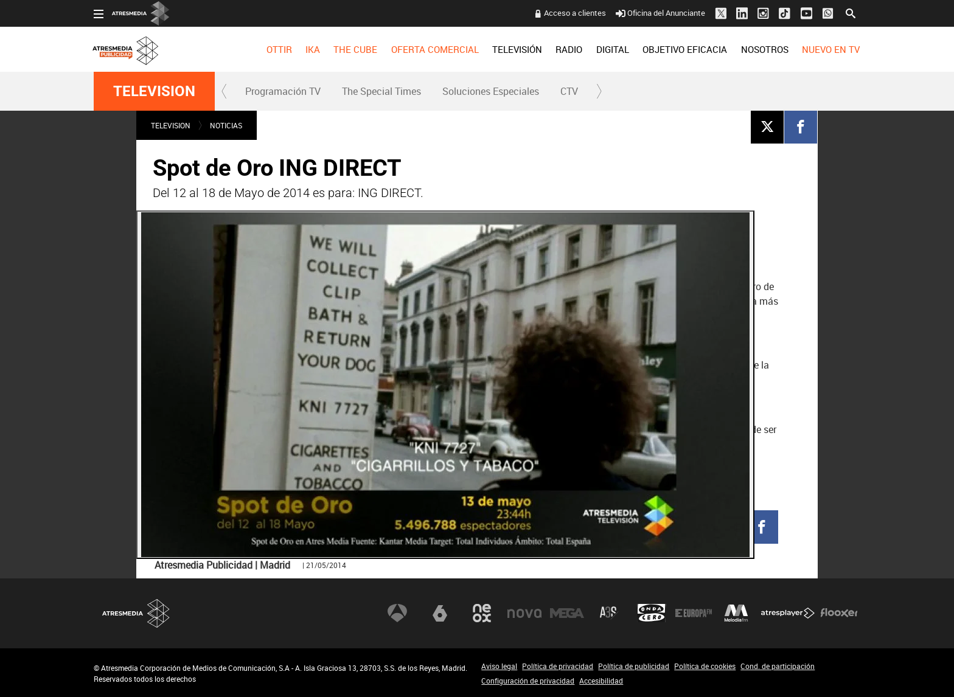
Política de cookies (705, 666)
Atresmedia (136, 613)
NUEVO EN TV (831, 49)
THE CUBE (355, 49)
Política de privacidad (557, 666)
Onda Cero (651, 613)
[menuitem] (278, 49)
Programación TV (283, 91)
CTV (569, 91)
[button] (224, 91)
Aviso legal (499, 666)
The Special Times (381, 91)
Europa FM (693, 613)
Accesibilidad (601, 680)
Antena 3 (397, 613)
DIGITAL (612, 49)
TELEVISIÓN (517, 49)
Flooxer (839, 613)
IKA (312, 49)
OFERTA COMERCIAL (435, 49)
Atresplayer (788, 613)
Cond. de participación (777, 666)
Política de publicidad (633, 666)
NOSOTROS (764, 49)
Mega (567, 613)
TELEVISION (154, 91)
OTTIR (278, 49)
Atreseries (609, 613)
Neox (482, 613)
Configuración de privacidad (527, 680)
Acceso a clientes (575, 12)
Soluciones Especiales (490, 91)
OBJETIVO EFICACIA (684, 49)
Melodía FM (736, 613)
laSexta (440, 613)
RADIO (568, 49)
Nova (524, 613)
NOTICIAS (226, 125)
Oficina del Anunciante (660, 12)
